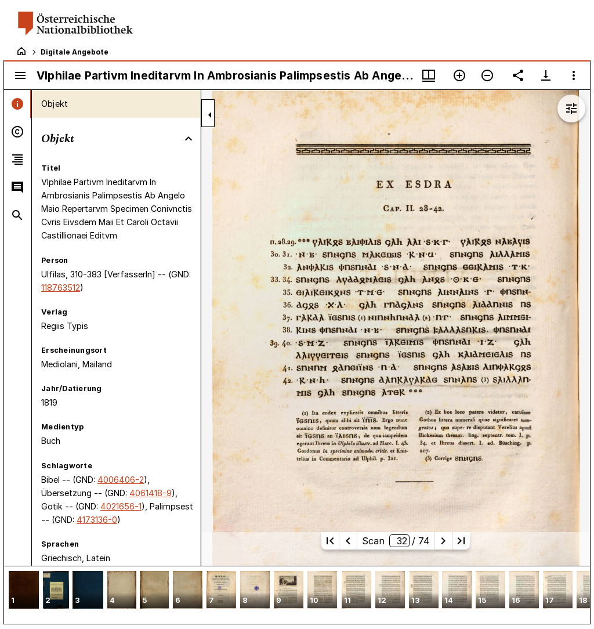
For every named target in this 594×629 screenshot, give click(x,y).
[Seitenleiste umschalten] (20, 75)
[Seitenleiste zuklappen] (210, 115)
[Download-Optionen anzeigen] (546, 75)
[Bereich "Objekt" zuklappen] (188, 138)
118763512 (60, 287)
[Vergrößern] (459, 75)
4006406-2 (120, 480)
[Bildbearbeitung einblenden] (571, 108)
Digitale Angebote (74, 52)
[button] (24, 591)
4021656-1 (121, 506)
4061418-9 (150, 493)
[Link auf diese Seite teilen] (518, 75)
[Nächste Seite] (443, 541)
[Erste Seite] (330, 541)
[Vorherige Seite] (348, 541)
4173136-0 (97, 520)
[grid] (297, 595)
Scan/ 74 (396, 540)
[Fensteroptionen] (574, 75)
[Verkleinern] (487, 75)
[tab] (17, 104)
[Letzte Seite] (461, 541)
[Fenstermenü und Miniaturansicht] (429, 75)
